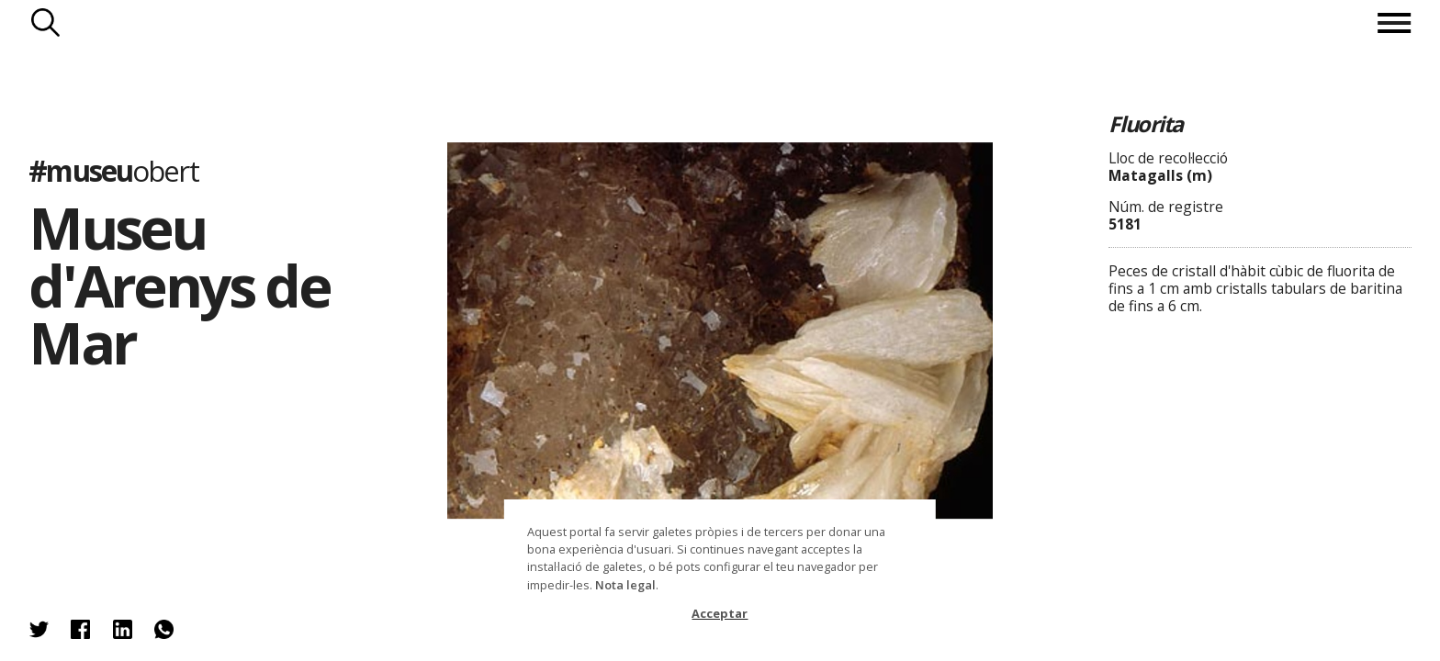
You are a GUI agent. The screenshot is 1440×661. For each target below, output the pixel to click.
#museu (112, 170)
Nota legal (625, 585)
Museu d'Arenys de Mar (179, 284)
